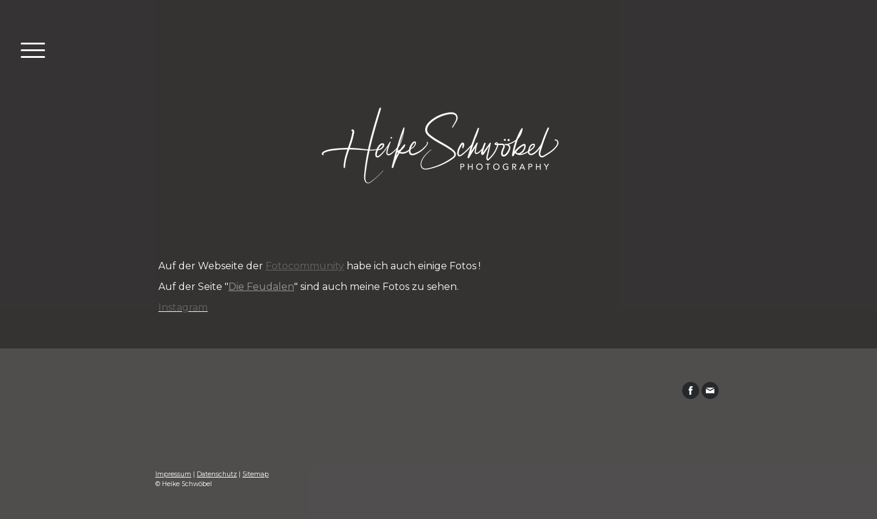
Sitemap (255, 474)
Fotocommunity (305, 266)
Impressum (173, 474)
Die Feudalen (261, 286)
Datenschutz (217, 474)
